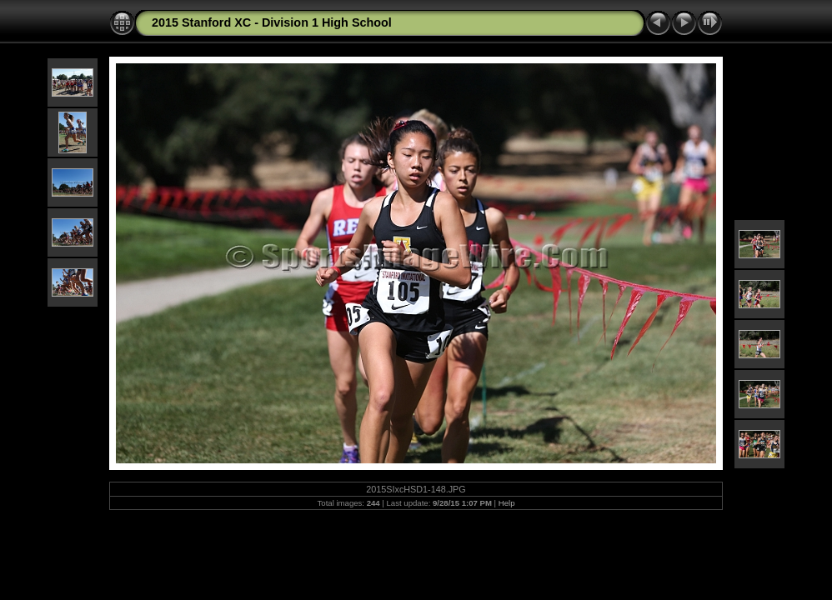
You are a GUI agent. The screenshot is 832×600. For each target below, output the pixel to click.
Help (507, 503)
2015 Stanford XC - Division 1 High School (272, 22)
